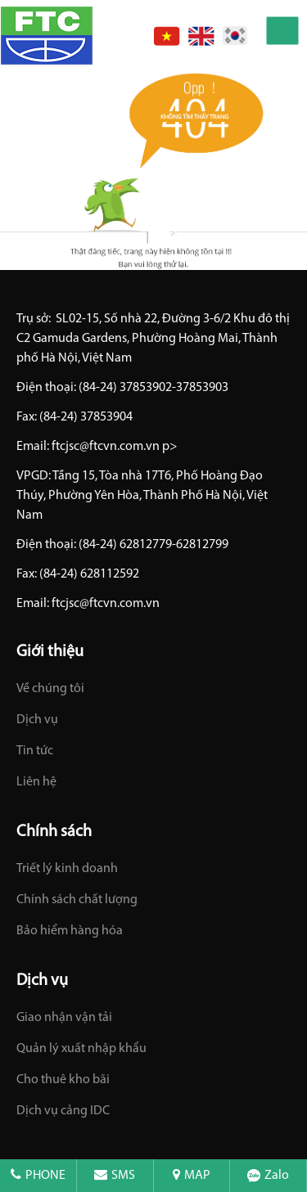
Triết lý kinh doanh (67, 868)
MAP (191, 1175)
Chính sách (54, 832)
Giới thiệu (50, 652)
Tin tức (34, 751)
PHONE (38, 1175)
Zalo (268, 1175)
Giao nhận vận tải (64, 1017)
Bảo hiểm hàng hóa (69, 931)
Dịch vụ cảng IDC (63, 1111)
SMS (114, 1175)
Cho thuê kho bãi (63, 1079)
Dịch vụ (37, 719)
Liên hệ (36, 782)
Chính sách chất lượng (77, 899)
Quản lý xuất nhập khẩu (81, 1048)
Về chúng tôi (50, 688)
